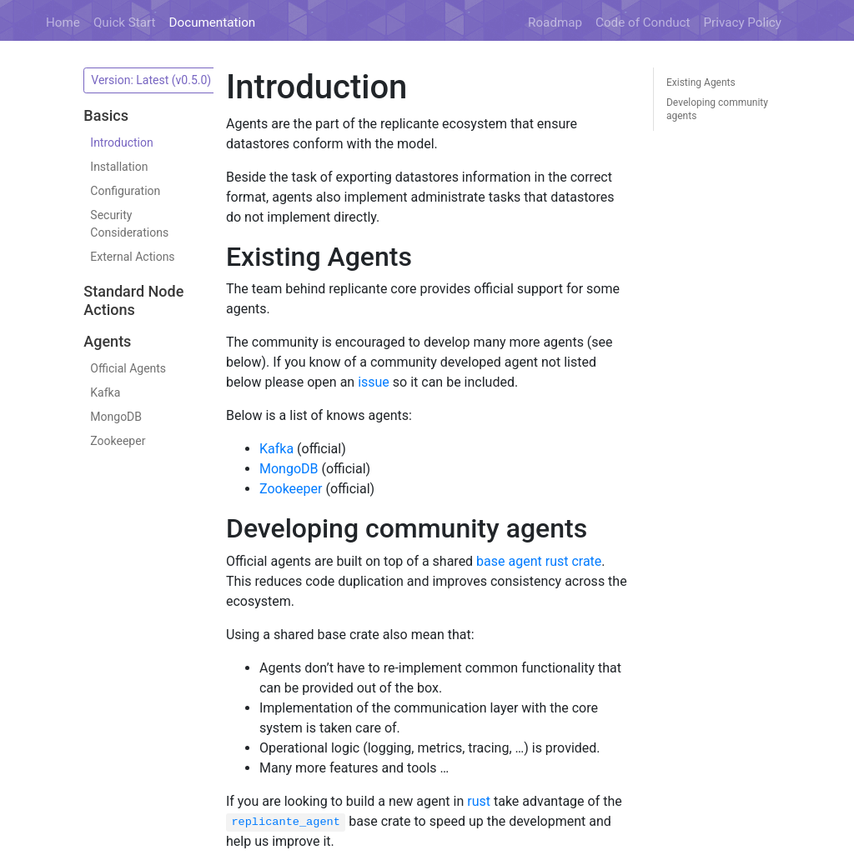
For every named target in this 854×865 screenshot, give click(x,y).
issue (373, 382)
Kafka (105, 392)
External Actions (132, 256)
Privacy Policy (743, 22)
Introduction (121, 142)
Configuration (125, 191)
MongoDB (116, 416)
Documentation (212, 22)
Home (63, 22)
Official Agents (128, 368)
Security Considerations (129, 223)
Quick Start (124, 22)
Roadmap (555, 22)
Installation (119, 166)
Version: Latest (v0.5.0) (152, 80)
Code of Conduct (642, 22)
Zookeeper (117, 441)
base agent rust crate (538, 561)
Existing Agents (701, 82)
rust (478, 801)
